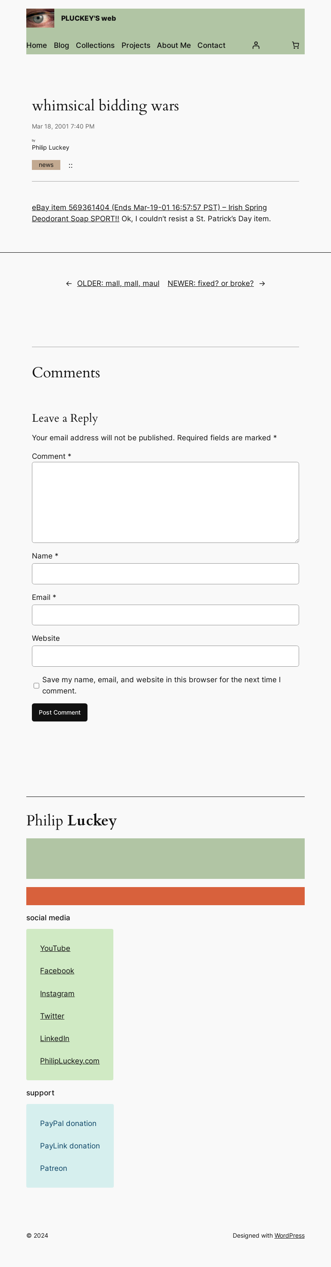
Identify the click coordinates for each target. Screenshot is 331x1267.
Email (44, 597)
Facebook (57, 970)
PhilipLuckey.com (70, 1061)
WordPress (290, 1235)
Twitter (52, 1016)
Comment (52, 456)
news (46, 164)
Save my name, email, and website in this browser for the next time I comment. (161, 685)
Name (45, 556)
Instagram (57, 993)
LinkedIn (54, 1038)
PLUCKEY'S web (88, 18)
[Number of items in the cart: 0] (296, 45)
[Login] (256, 45)
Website (46, 638)
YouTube (55, 948)
